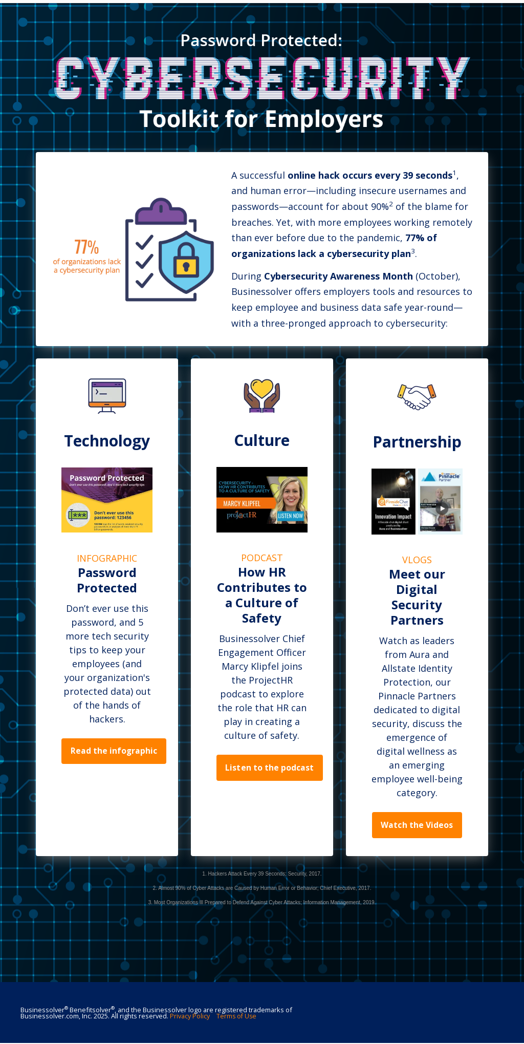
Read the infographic (114, 751)
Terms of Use (237, 1016)
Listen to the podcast (270, 768)
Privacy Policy (190, 1016)
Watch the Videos (417, 825)
